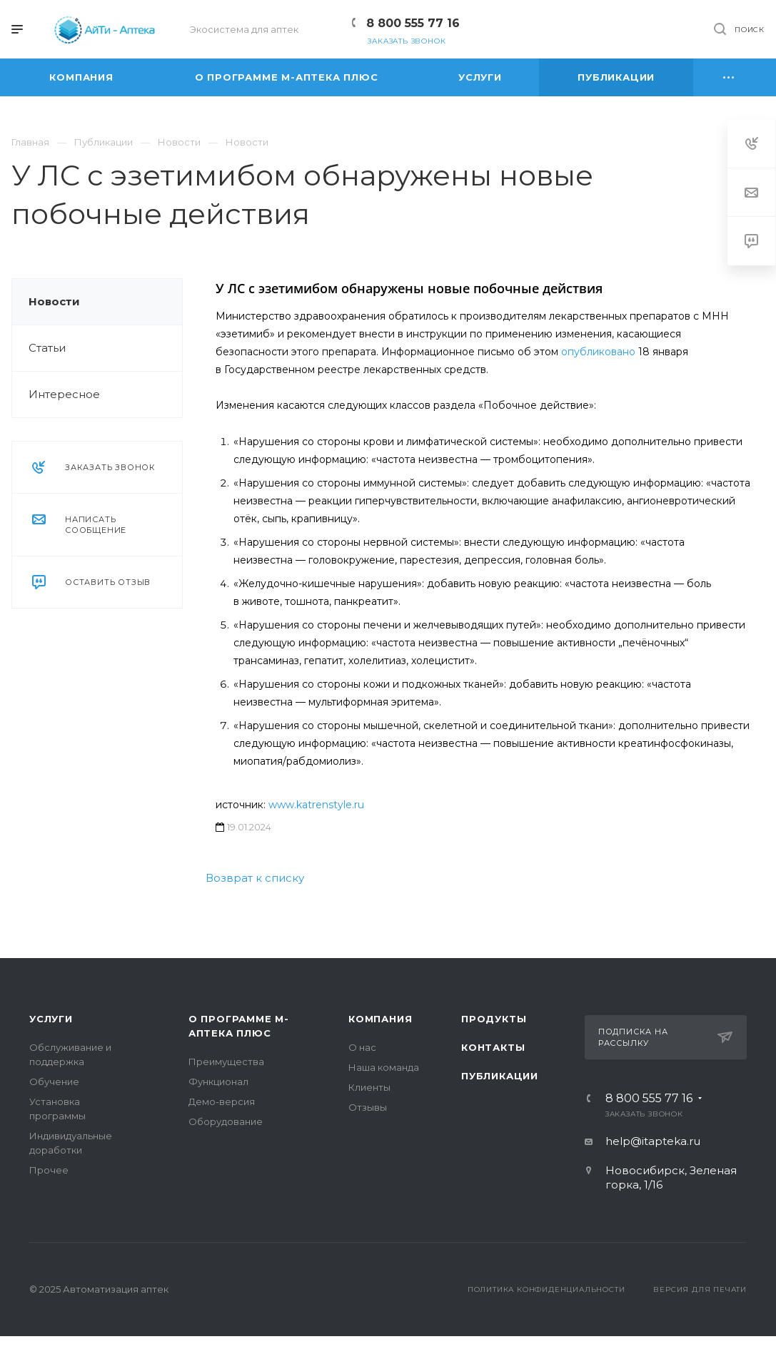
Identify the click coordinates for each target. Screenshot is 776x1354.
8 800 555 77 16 (413, 23)
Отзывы (367, 1107)
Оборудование (225, 1121)
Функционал (218, 1081)
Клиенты (369, 1087)
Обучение (54, 1081)
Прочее (49, 1170)
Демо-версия (221, 1101)
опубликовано (598, 351)
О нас (362, 1047)
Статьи (47, 348)
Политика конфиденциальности (546, 1289)
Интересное (64, 394)
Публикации (499, 1075)
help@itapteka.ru (652, 1141)
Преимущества (226, 1061)
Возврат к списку (255, 878)
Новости (54, 301)
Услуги (51, 1018)
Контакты (493, 1047)
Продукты (493, 1018)
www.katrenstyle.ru (316, 804)
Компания (380, 1018)
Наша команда (383, 1067)
